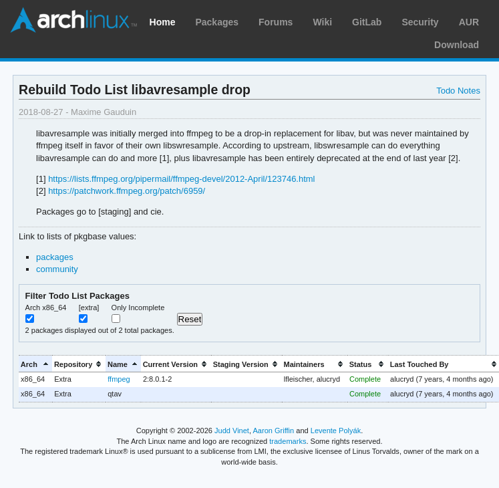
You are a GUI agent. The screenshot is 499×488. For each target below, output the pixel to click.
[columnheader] (35, 364)
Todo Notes (458, 91)
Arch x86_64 (46, 307)
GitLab (366, 22)
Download (456, 44)
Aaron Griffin (273, 430)
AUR (469, 22)
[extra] (89, 307)
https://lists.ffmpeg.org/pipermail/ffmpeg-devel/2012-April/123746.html (181, 179)
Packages (216, 22)
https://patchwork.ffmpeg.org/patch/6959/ (126, 191)
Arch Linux (73, 20)
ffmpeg (119, 379)
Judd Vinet (231, 430)
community (57, 269)
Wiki (322, 22)
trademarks (287, 441)
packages (54, 257)
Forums (276, 22)
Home (163, 22)
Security (419, 22)
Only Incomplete (138, 307)
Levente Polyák (336, 430)
